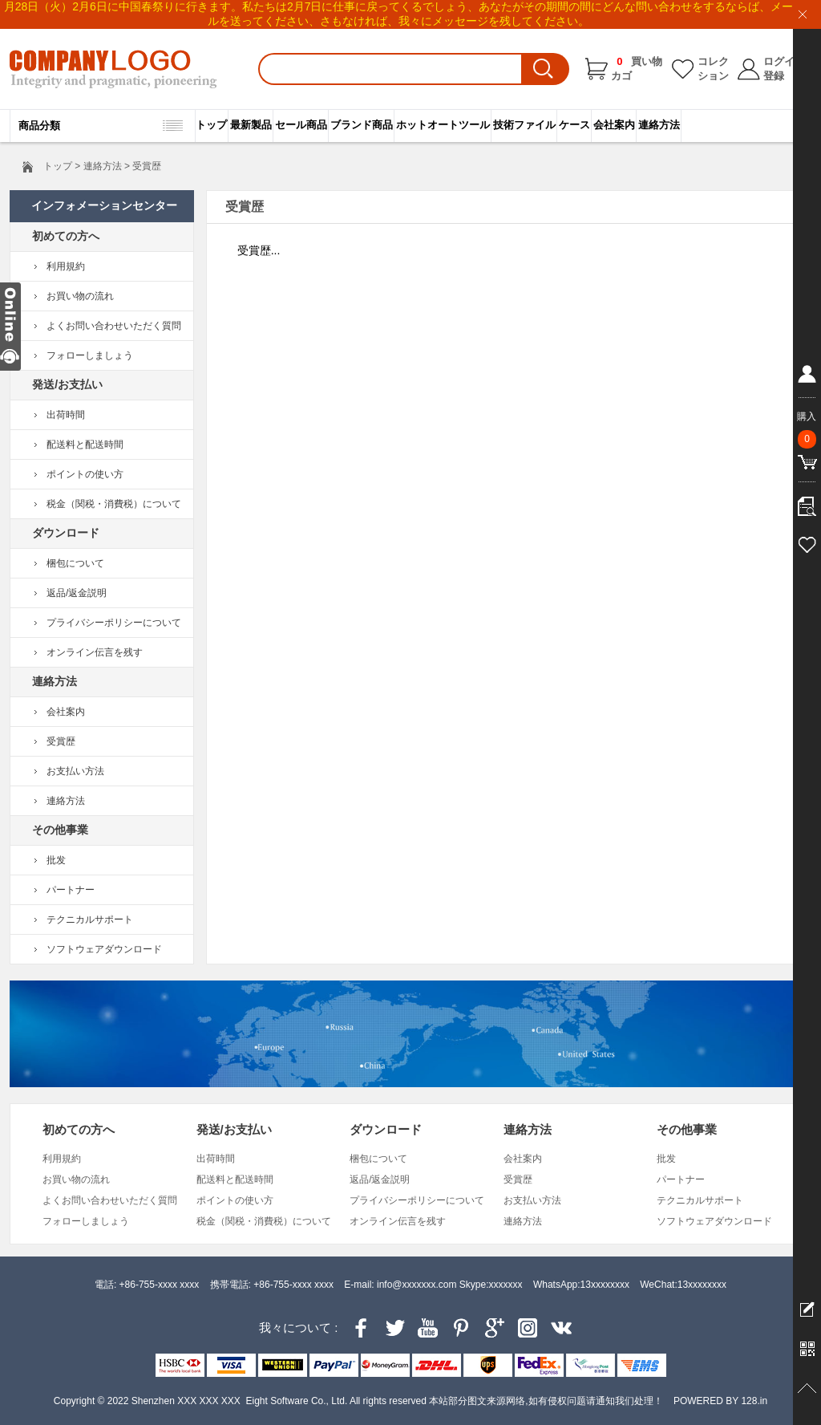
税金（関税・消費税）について (114, 504)
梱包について (75, 563)
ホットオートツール (443, 125)
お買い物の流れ (80, 296)
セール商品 (301, 125)
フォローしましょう (90, 355)
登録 (773, 76)
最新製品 (251, 125)
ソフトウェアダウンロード (104, 949)
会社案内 (614, 125)
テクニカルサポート (90, 919)
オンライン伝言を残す (95, 652)
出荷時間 (66, 414)
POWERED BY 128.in (720, 1401)
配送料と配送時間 (85, 444)
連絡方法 (659, 125)
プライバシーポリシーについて (114, 622)
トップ (211, 125)
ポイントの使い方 (85, 474)
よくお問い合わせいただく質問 (114, 325)
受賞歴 (61, 741)
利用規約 (66, 266)
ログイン (784, 61)
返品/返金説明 (77, 593)
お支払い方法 (75, 771)
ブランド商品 (361, 125)
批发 (56, 860)
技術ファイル (524, 125)
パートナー (71, 889)
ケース (574, 125)
